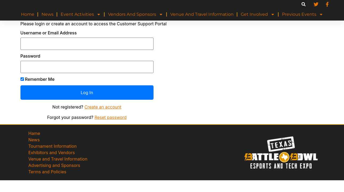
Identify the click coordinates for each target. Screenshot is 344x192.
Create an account (102, 107)
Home (27, 14)
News (47, 14)
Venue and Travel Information (202, 14)
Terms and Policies (47, 171)
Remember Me (37, 79)
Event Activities (81, 14)
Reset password (110, 117)
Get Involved (258, 14)
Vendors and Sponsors (135, 14)
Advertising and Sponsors (54, 165)
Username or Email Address (48, 33)
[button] (304, 4)
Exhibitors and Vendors (51, 152)
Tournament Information (52, 146)
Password (30, 56)
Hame (34, 133)
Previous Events (302, 14)
